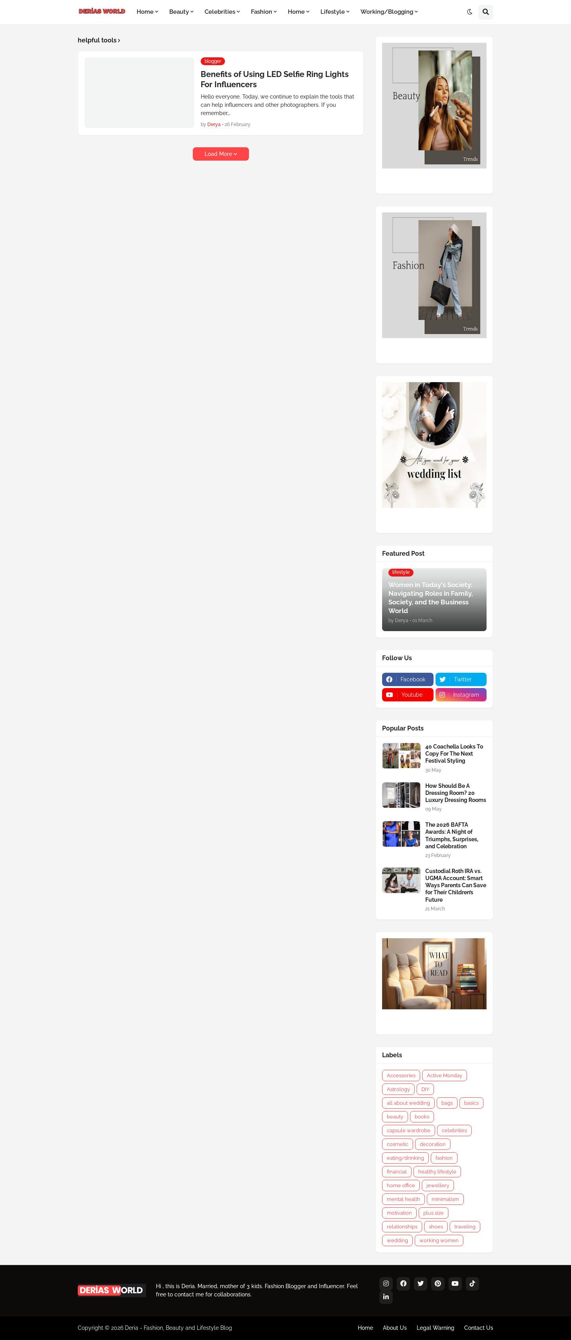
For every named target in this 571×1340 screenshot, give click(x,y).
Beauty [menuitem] (179, 11)
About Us (395, 1328)
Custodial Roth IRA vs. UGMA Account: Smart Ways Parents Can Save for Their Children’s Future (455, 885)
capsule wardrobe (408, 1130)
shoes (436, 1227)
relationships (402, 1227)
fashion (444, 1158)
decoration (433, 1144)
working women (439, 1240)
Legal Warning (435, 1328)
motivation (399, 1213)
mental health (403, 1199)
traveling (465, 1227)
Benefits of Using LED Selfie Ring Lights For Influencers (275, 79)
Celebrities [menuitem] (220, 11)
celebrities (454, 1130)
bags (447, 1103)
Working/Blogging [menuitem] (387, 11)
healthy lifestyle (437, 1172)
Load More (218, 154)
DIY (425, 1089)
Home (365, 1328)
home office (401, 1185)
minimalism (445, 1199)
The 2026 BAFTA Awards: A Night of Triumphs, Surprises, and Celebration (451, 835)
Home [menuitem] (145, 11)
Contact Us (478, 1328)
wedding (397, 1240)
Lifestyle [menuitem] (332, 11)
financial (397, 1172)
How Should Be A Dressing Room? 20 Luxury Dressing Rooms (455, 793)
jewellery (437, 1185)
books (422, 1117)
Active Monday (444, 1075)
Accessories (401, 1075)
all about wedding (408, 1103)
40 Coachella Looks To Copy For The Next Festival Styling (454, 753)
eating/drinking (405, 1158)
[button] (469, 12)
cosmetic (397, 1144)
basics (471, 1103)
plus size (433, 1213)
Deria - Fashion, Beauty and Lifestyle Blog (178, 1328)
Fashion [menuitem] (261, 11)
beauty (395, 1117)
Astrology (398, 1089)
